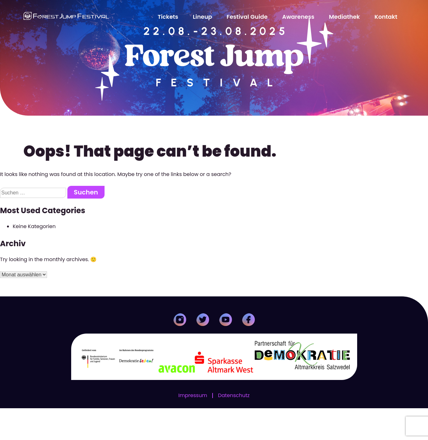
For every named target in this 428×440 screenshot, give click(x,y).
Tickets (168, 17)
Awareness (298, 17)
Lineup (202, 17)
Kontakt (386, 17)
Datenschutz (234, 427)
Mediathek (344, 17)
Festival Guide (247, 17)
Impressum (192, 427)
